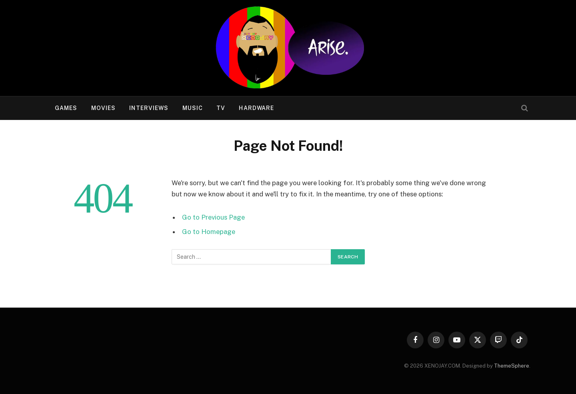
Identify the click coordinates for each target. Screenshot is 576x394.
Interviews (148, 108)
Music (192, 108)
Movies (103, 108)
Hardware (256, 108)
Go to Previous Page (213, 217)
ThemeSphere (511, 366)
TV (220, 108)
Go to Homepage (208, 232)
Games (66, 108)
